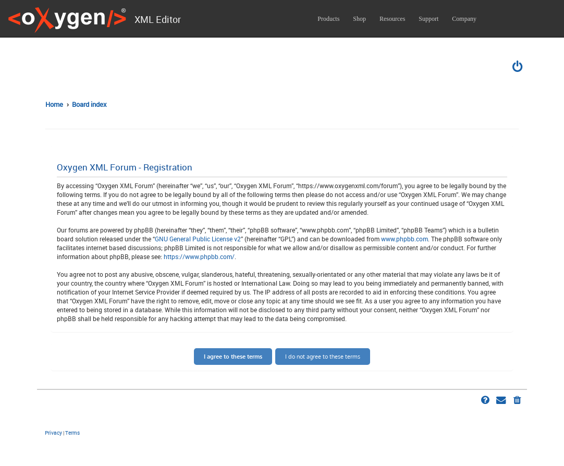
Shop (359, 18)
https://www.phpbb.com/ (199, 256)
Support (428, 18)
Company (464, 18)
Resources (392, 18)
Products (328, 18)
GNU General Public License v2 (198, 239)
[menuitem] (518, 67)
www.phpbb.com (404, 239)
